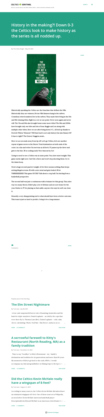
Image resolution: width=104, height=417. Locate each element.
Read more (62, 327)
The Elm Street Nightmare (30, 305)
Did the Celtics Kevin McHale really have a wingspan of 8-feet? (36, 381)
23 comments (20, 327)
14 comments (20, 368)
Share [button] (82, 55)
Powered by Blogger (52, 412)
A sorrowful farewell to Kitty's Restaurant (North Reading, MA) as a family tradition (38, 342)
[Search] (85, 5)
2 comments (20, 405)
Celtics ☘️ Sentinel (21, 4)
